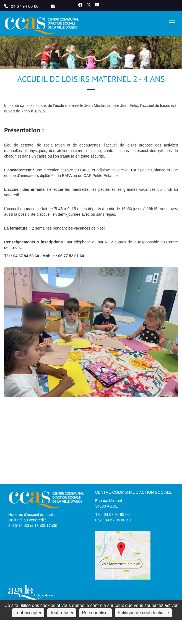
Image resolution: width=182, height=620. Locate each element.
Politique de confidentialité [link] (143, 612)
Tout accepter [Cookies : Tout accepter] (28, 612)
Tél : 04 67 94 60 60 (112, 514)
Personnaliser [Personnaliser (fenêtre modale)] (95, 612)
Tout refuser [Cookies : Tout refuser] (61, 612)
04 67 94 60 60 (22, 6)
